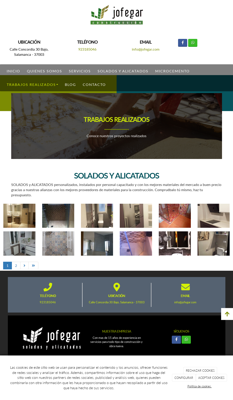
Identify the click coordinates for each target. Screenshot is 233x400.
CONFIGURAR (183, 378)
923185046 (87, 49)
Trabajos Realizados (32, 84)
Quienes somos (44, 71)
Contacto (94, 84)
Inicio (13, 71)
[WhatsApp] (192, 43)
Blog (70, 84)
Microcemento (172, 71)
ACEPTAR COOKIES (211, 378)
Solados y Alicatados (123, 71)
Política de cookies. (199, 386)
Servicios (80, 71)
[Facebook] (182, 43)
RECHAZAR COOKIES (200, 370)
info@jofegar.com (145, 49)
